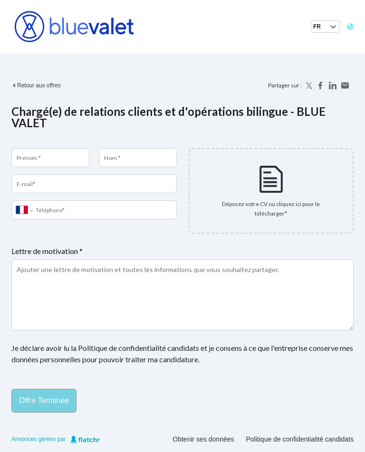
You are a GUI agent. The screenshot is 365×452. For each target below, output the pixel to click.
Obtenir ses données (203, 439)
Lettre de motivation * (47, 250)
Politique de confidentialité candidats (300, 439)
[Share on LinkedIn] (332, 85)
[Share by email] (345, 85)
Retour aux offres (36, 85)
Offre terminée (44, 400)
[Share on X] (308, 85)
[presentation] (271, 191)
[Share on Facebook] (320, 85)
